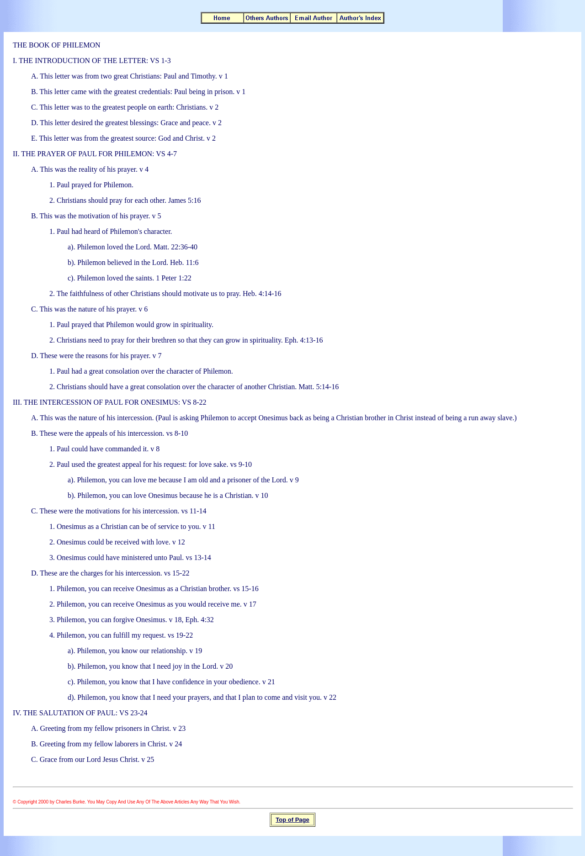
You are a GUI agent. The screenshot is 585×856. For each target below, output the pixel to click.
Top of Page (292, 819)
